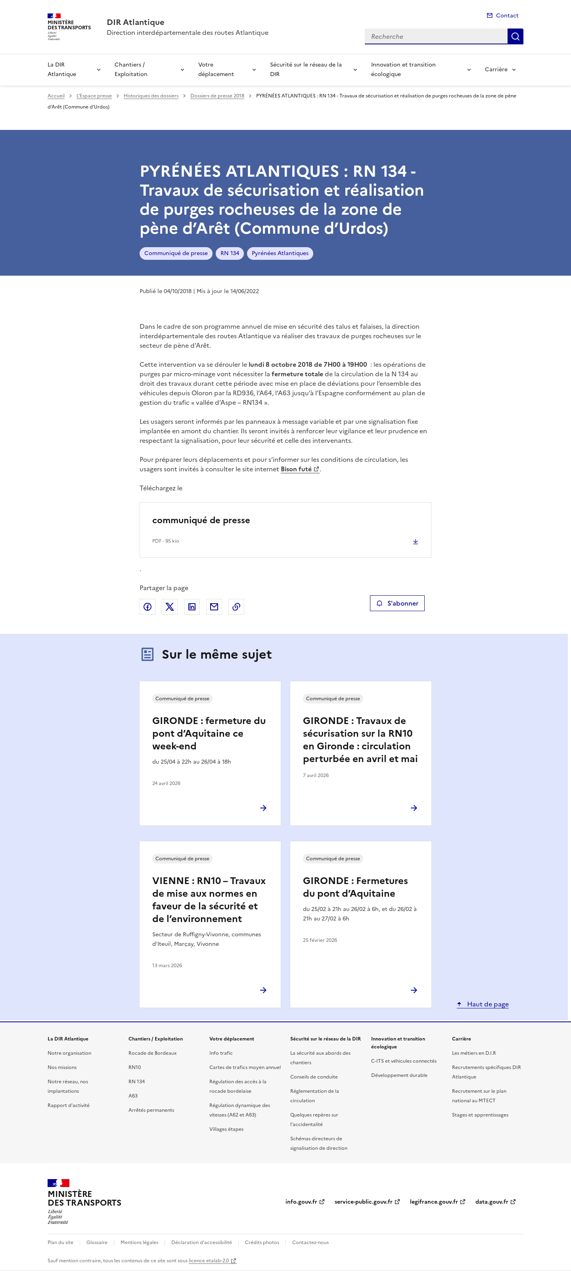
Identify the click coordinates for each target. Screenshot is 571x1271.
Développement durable (399, 1075)
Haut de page (487, 1004)
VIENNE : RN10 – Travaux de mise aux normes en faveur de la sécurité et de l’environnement (209, 900)
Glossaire (96, 1242)
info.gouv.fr (301, 1202)
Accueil (56, 95)
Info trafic (221, 1053)
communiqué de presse (201, 520)
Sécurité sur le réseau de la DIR (306, 69)
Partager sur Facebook (147, 607)
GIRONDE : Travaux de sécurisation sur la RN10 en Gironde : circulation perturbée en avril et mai (360, 740)
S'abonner (397, 603)
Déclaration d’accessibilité (201, 1242)
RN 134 (229, 253)
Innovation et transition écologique (403, 69)
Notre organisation (69, 1053)
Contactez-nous (310, 1242)
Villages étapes (226, 1129)
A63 (133, 1096)
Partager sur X (170, 607)
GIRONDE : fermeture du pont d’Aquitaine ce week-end (209, 733)
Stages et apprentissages (480, 1115)
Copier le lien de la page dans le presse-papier (236, 607)
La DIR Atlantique (62, 69)
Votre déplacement (216, 69)
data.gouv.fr (491, 1202)
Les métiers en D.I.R (474, 1053)
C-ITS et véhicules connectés (404, 1061)
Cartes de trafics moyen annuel (245, 1067)
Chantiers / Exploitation (131, 69)
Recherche (515, 36)
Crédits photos (262, 1242)
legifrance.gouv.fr (434, 1202)
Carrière (496, 69)
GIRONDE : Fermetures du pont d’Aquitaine (355, 887)
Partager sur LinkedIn (192, 607)
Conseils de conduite (314, 1076)
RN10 (134, 1067)
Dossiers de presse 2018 (217, 95)
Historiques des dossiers (151, 95)
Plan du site (60, 1242)
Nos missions (62, 1067)
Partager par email (214, 607)
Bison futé (296, 469)
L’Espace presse (94, 95)
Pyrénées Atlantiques (280, 253)
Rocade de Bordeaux (152, 1053)
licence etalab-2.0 (209, 1260)
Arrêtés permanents (151, 1110)
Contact (507, 15)
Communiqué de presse (176, 253)
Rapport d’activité (69, 1105)
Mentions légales (139, 1242)
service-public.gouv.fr (364, 1202)
